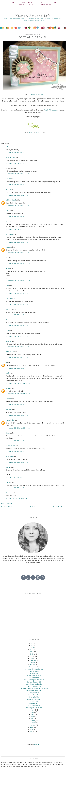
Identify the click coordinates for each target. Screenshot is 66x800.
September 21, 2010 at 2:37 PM (17, 315)
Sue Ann (8, 189)
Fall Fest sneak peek (34, 705)
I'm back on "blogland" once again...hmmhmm (34, 688)
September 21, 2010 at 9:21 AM (17, 242)
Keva (7, 221)
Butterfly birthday (34, 697)
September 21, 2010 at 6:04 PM (17, 347)
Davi (7, 320)
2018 (32, 645)
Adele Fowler (10, 456)
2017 (32, 647)
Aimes (8, 268)
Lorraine (8, 399)
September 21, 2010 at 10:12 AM (18, 263)
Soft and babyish (34, 677)
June (32, 714)
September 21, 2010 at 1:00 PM (17, 293)
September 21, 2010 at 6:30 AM (17, 163)
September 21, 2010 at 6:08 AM (17, 152)
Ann (7, 257)
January (33, 725)
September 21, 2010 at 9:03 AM (17, 216)
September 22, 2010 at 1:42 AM (17, 404)
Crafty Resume (27, 2)
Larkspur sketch (34, 693)
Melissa (8, 247)
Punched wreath (34, 671)
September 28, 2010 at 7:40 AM (17, 488)
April (32, 718)
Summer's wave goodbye (34, 686)
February (32, 723)
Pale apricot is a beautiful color (34, 669)
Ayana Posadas (11, 446)
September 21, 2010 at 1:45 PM (17, 304)
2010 (31, 658)
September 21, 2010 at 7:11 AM (17, 174)
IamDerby (9, 409)
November (33, 662)
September (32, 667)
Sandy (8, 433)
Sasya (8, 388)
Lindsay (8, 179)
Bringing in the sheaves (34, 699)
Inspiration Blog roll (25, 5)
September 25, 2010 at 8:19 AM (17, 477)
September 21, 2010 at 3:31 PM (17, 325)
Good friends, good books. (34, 684)
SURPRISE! (34, 701)
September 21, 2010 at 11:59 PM (18, 394)
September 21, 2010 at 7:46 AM (17, 195)
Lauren (8, 467)
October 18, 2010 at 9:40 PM (16, 498)
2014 (31, 649)
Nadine (8, 373)
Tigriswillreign (10, 420)
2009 (31, 727)
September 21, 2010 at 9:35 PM (17, 368)
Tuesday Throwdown (36, 94)
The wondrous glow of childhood (34, 680)
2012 (31, 654)
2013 (31, 652)
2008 (31, 729)
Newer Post (59, 507)
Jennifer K (9, 298)
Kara (7, 330)
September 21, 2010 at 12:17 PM (18, 281)
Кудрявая (9, 493)
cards (25, 134)
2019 (32, 643)
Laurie (8, 482)
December (33, 660)
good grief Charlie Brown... (34, 690)
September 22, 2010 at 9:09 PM (17, 441)
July (33, 712)
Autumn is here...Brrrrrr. (34, 695)
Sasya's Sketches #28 (34, 682)
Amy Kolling (9, 234)
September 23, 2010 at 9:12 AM (17, 462)
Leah (7, 285)
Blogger (36, 744)
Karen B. (8, 341)
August (33, 710)
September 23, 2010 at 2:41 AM (17, 451)
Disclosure (46, 5)
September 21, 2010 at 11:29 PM (18, 383)
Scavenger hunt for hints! (34, 708)
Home (12, 2)
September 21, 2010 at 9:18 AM (17, 229)
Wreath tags (34, 673)
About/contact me (48, 2)
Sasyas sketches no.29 (34, 675)
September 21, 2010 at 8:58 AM (17, 205)
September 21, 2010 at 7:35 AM (17, 184)
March (33, 721)
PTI (30, 134)
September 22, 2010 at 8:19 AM (17, 415)
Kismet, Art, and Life (32, 16)
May (32, 716)
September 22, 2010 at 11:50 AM (18, 428)
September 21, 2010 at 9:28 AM (17, 253)
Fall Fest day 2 (34, 703)
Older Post (6, 507)
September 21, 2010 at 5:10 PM (17, 336)
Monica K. (9, 309)
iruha (7, 147)
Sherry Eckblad (10, 157)
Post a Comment (6, 503)
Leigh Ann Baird (11, 200)
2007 (31, 731)
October (32, 665)
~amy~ (8, 211)
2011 (31, 656)
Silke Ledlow (10, 352)
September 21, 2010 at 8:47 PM (17, 357)
